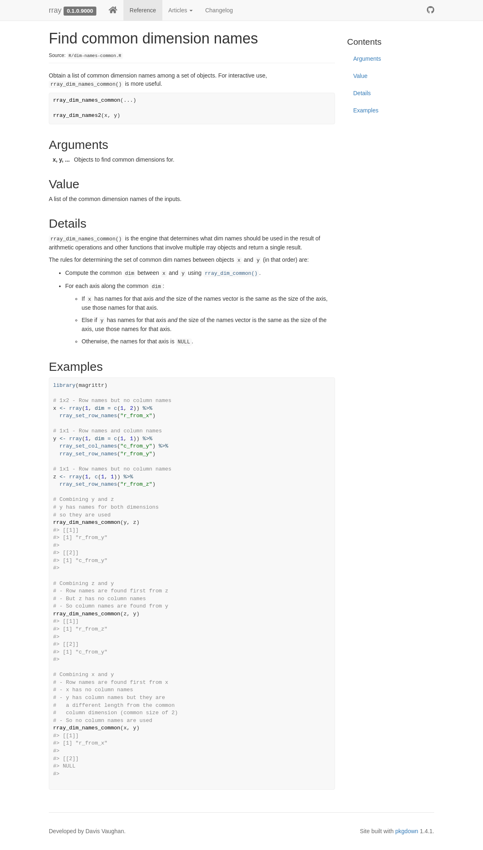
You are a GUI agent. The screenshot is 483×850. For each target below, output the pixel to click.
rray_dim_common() (231, 273)
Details (362, 93)
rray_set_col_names (88, 446)
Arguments (367, 58)
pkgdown (406, 831)
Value (360, 76)
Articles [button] (181, 10)
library (64, 385)
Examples (365, 110)
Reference (143, 10)
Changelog (219, 10)
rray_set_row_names (88, 416)
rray (55, 10)
